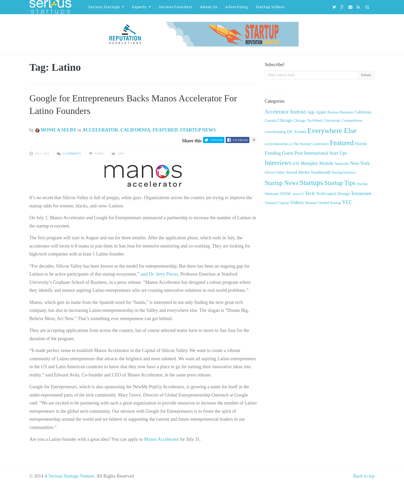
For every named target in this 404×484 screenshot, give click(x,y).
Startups (311, 183)
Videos (297, 202)
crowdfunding (275, 132)
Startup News (198, 130)
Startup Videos (270, 7)
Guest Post (292, 153)
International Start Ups (325, 153)
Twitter (217, 140)
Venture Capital (277, 203)
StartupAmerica (343, 172)
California (135, 130)
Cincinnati (332, 120)
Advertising (236, 7)
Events (300, 131)
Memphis (309, 163)
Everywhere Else (331, 131)
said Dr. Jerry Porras (159, 274)
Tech (310, 193)
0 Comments (72, 153)
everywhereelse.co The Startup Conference (297, 144)
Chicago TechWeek (307, 120)
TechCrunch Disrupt (333, 193)
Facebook (240, 140)
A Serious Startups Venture (69, 476)
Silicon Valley (275, 172)
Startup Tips (340, 182)
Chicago (284, 120)
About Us (208, 7)
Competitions (351, 120)
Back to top (364, 476)
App (311, 112)
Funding (273, 153)
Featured (165, 130)
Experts (139, 7)
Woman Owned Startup (323, 203)
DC (290, 131)
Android (298, 112)
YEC (347, 202)
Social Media (298, 172)
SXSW (285, 193)
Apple (321, 112)
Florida (361, 144)
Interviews (278, 162)
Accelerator (100, 130)
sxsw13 (298, 194)
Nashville (342, 164)
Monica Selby (56, 130)
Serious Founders (175, 7)
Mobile (326, 163)
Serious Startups (104, 7)
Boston (333, 112)
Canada (270, 120)
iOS (295, 163)
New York (360, 163)
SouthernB (320, 172)
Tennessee (361, 193)
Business (346, 112)
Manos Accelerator (161, 439)
